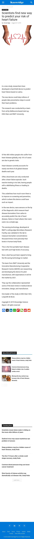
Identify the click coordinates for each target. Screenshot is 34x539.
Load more (17, 480)
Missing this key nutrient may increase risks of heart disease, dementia (20, 378)
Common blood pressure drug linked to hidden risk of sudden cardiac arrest (20, 369)
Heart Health (10, 7)
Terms (13, 531)
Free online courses (20, 533)
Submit (23, 531)
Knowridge (7, 23)
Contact (11, 533)
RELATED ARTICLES (9, 353)
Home (3, 7)
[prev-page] (3, 385)
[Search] (31, 2)
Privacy (18, 531)
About (3, 531)
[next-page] (6, 385)
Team (8, 531)
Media (28, 531)
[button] (3, 2)
